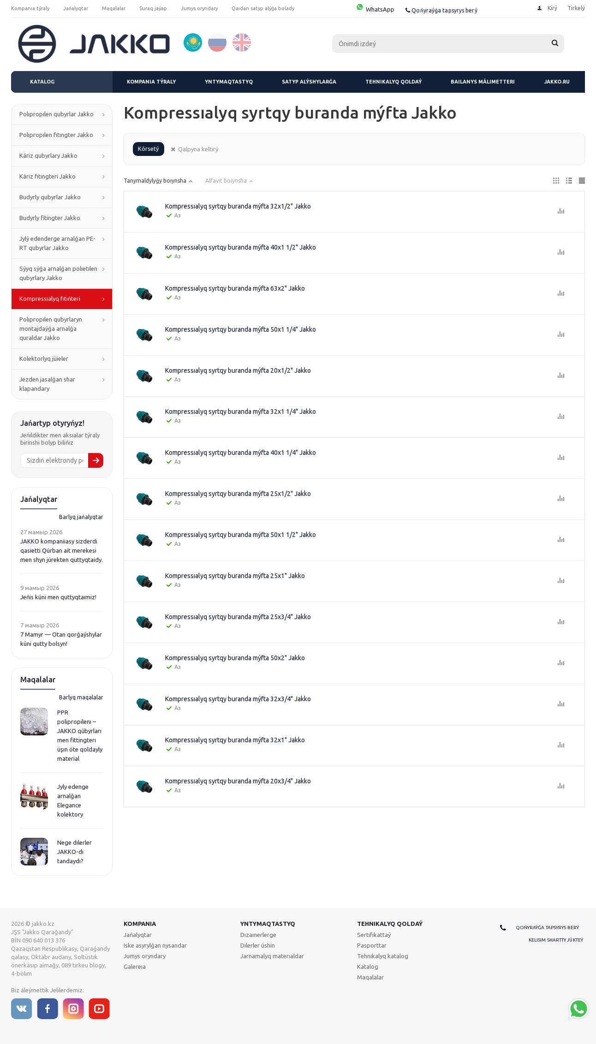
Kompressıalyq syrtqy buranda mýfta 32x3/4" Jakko (238, 699)
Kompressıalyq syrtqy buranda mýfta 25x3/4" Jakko (238, 616)
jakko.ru (557, 81)
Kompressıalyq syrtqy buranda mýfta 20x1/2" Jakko (238, 370)
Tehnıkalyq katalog (382, 956)
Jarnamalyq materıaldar (272, 956)
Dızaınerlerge (258, 934)
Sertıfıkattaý (374, 934)
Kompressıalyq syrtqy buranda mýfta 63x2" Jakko (235, 288)
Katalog (42, 81)
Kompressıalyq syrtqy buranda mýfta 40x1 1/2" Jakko (240, 247)
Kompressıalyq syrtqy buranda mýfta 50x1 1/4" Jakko (240, 329)
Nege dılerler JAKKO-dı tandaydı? (74, 851)
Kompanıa (140, 923)
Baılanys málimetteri (483, 81)
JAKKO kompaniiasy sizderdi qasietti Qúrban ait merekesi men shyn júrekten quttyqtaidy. (61, 550)
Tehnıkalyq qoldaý (393, 81)
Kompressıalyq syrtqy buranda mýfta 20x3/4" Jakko (238, 781)
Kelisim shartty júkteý (556, 940)
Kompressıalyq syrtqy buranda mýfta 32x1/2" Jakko (238, 206)
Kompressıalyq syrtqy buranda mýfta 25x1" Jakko (235, 575)
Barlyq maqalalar (81, 697)
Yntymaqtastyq (229, 81)
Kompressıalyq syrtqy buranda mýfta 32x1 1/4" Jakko (240, 411)
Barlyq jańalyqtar (81, 517)
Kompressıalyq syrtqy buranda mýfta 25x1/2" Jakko (238, 493)
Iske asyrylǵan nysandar (155, 945)
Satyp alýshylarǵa (309, 81)
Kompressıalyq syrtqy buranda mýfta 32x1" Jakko (235, 740)
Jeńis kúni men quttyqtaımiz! (58, 597)
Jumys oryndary (145, 956)
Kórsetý (148, 148)
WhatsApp (374, 9)
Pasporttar (372, 945)
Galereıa (135, 966)
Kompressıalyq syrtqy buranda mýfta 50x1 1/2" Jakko (240, 534)
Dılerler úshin (257, 945)
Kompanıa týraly (151, 81)
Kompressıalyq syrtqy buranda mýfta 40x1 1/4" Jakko (240, 452)
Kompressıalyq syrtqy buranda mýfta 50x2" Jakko (235, 658)
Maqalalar (370, 977)
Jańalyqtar (138, 934)
